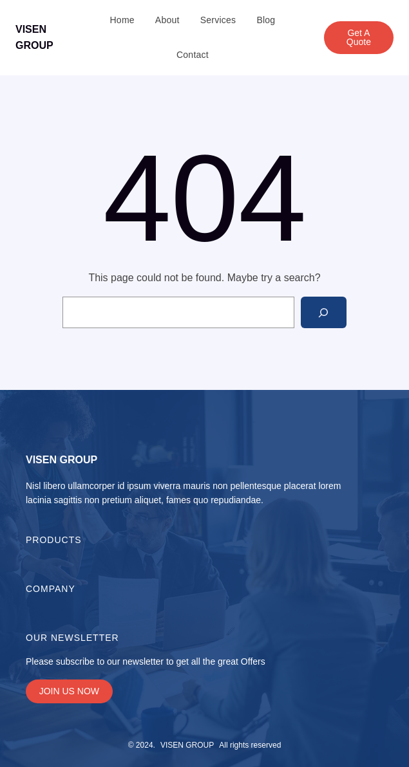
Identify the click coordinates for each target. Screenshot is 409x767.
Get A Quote (359, 37)
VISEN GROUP (61, 459)
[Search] (324, 312)
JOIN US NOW (69, 691)
